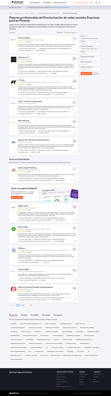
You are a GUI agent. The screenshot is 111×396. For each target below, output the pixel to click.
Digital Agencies (18, 13)
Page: (22, 305)
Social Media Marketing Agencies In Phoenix (49, 13)
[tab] (13, 315)
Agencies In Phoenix (30, 13)
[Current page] (27, 305)
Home (10, 13)
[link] (47, 3)
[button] (91, 3)
